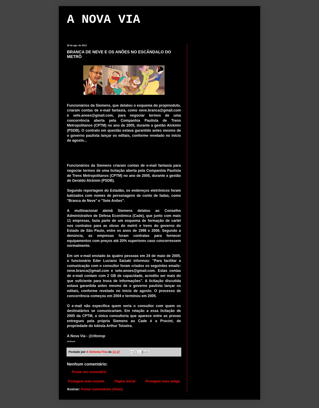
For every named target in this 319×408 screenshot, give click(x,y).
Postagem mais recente (86, 381)
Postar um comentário (89, 372)
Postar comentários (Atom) (101, 389)
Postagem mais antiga (162, 381)
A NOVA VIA (103, 19)
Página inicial (125, 381)
